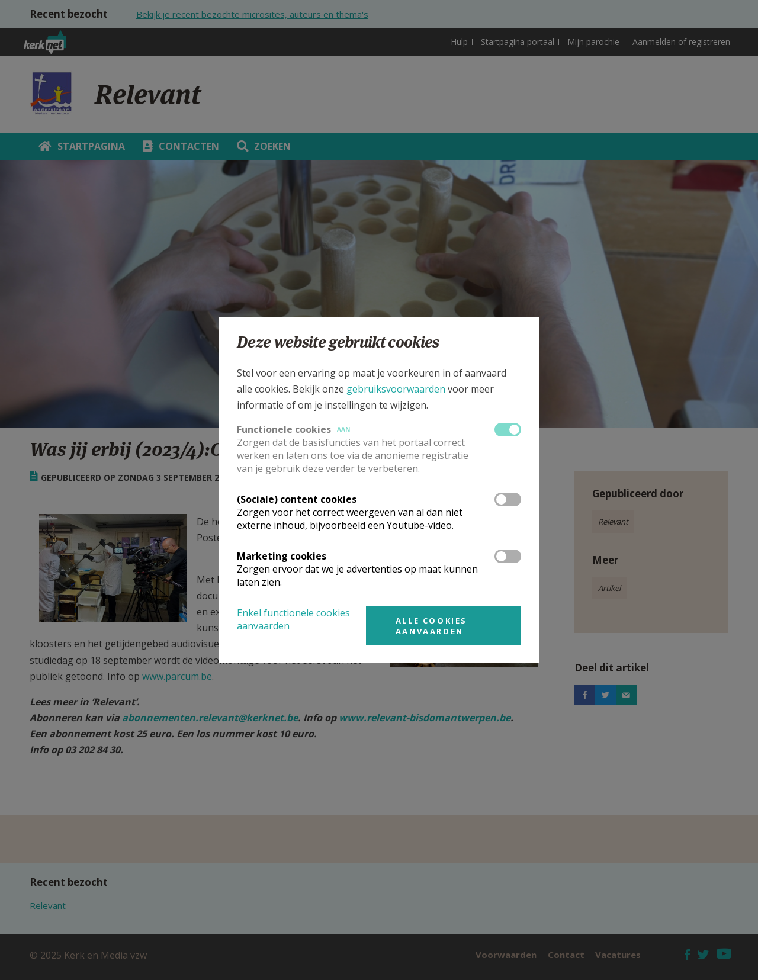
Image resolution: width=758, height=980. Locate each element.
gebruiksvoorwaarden (395, 389)
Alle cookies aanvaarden (431, 626)
